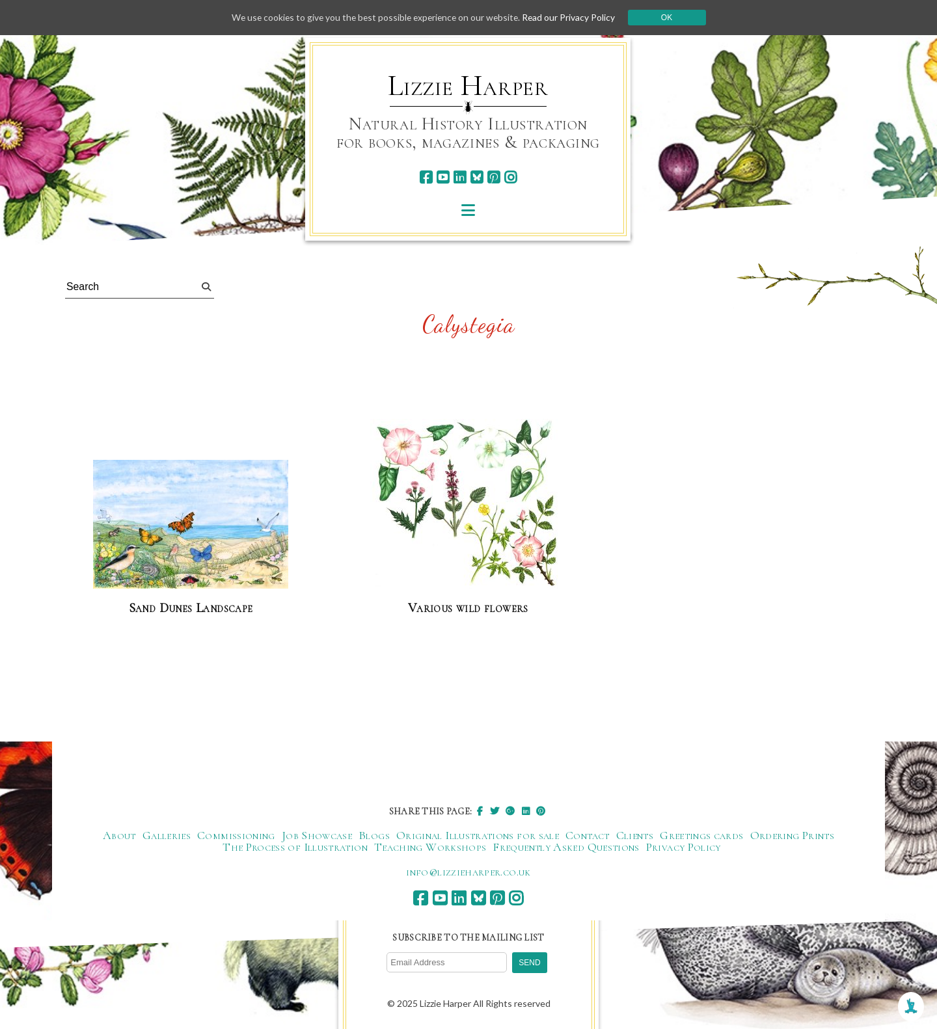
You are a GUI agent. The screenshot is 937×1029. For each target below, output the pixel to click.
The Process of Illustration (295, 847)
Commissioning (236, 835)
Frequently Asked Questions (566, 847)
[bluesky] (476, 177)
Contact (587, 835)
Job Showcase (317, 835)
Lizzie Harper (468, 85)
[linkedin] (460, 177)
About (119, 835)
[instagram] (510, 177)
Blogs (374, 835)
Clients (635, 835)
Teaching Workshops (430, 847)
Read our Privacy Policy (572, 17)
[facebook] (426, 177)
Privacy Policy (683, 847)
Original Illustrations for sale (477, 835)
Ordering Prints (792, 835)
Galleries (167, 835)
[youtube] (443, 177)
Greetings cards (701, 835)
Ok (671, 17)
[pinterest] (493, 177)
